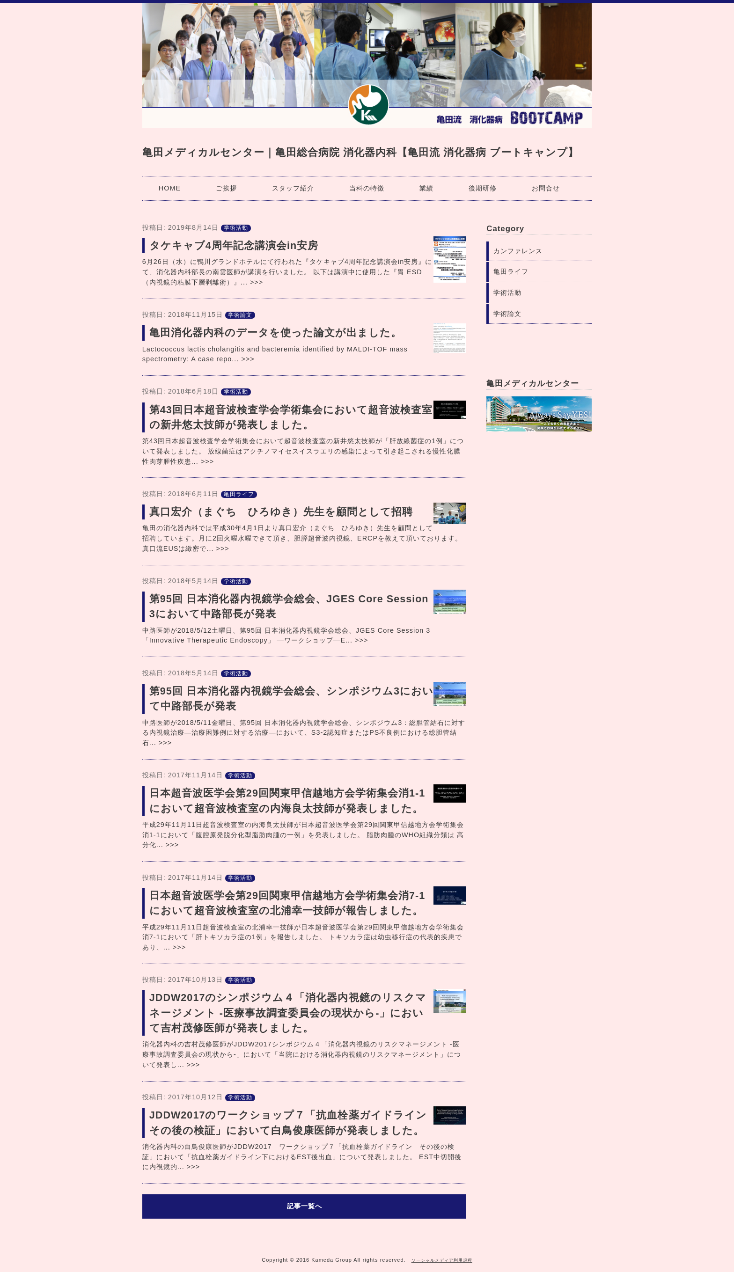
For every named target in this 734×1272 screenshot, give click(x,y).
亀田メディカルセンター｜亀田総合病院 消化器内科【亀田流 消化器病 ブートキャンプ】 (360, 152)
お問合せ (546, 188)
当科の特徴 (366, 188)
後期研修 (483, 188)
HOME (170, 188)
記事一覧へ (304, 1206)
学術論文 (240, 315)
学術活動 (236, 228)
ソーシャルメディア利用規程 (441, 1260)
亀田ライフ (239, 494)
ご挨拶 (226, 188)
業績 (426, 188)
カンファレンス (518, 251)
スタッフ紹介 (293, 188)
